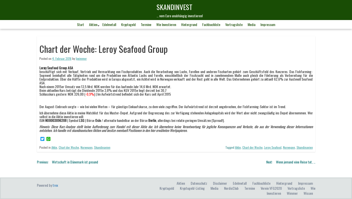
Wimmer (292, 193)
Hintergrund (189, 24)
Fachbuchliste (211, 24)
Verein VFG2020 (271, 188)
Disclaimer (220, 183)
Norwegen (87, 147)
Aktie (54, 147)
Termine (146, 24)
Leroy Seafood (272, 147)
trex (55, 185)
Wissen (308, 193)
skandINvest (174, 7)
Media (251, 24)
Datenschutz (199, 183)
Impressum (267, 24)
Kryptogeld (128, 24)
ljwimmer (81, 58)
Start (80, 24)
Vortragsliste (234, 24)
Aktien (93, 24)
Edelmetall (109, 24)
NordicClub (231, 188)
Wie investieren (166, 24)
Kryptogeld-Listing (192, 188)
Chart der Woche (69, 147)
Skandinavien (102, 147)
